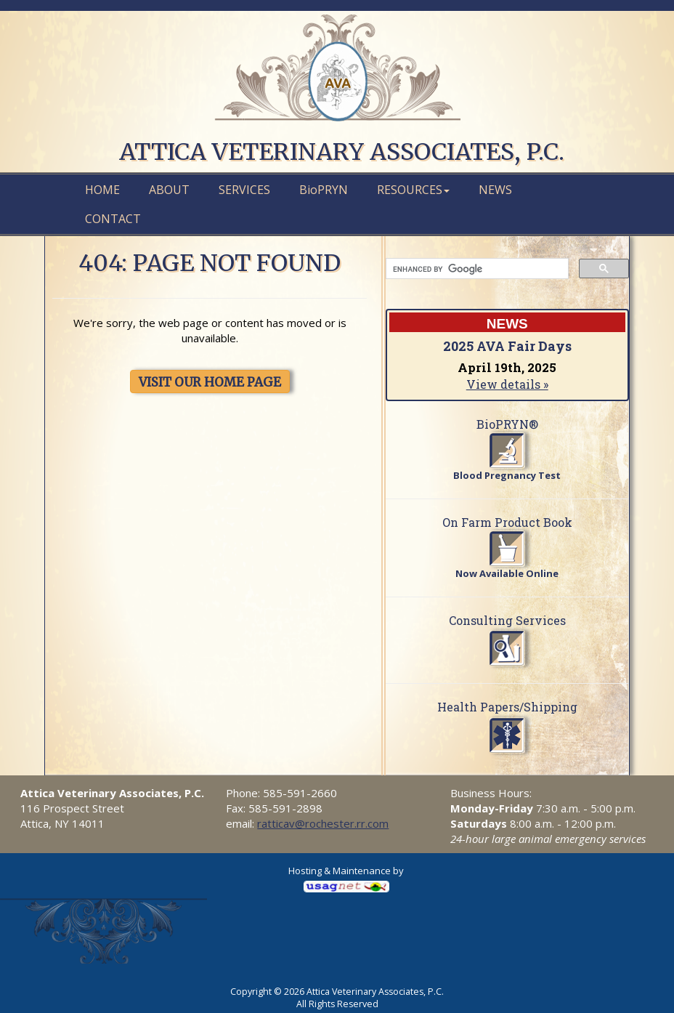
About (169, 190)
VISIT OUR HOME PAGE (210, 382)
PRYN (323, 190)
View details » (507, 384)
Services (244, 190)
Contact (113, 219)
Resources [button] (413, 190)
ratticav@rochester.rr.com (323, 823)
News (495, 190)
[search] (476, 268)
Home (102, 190)
